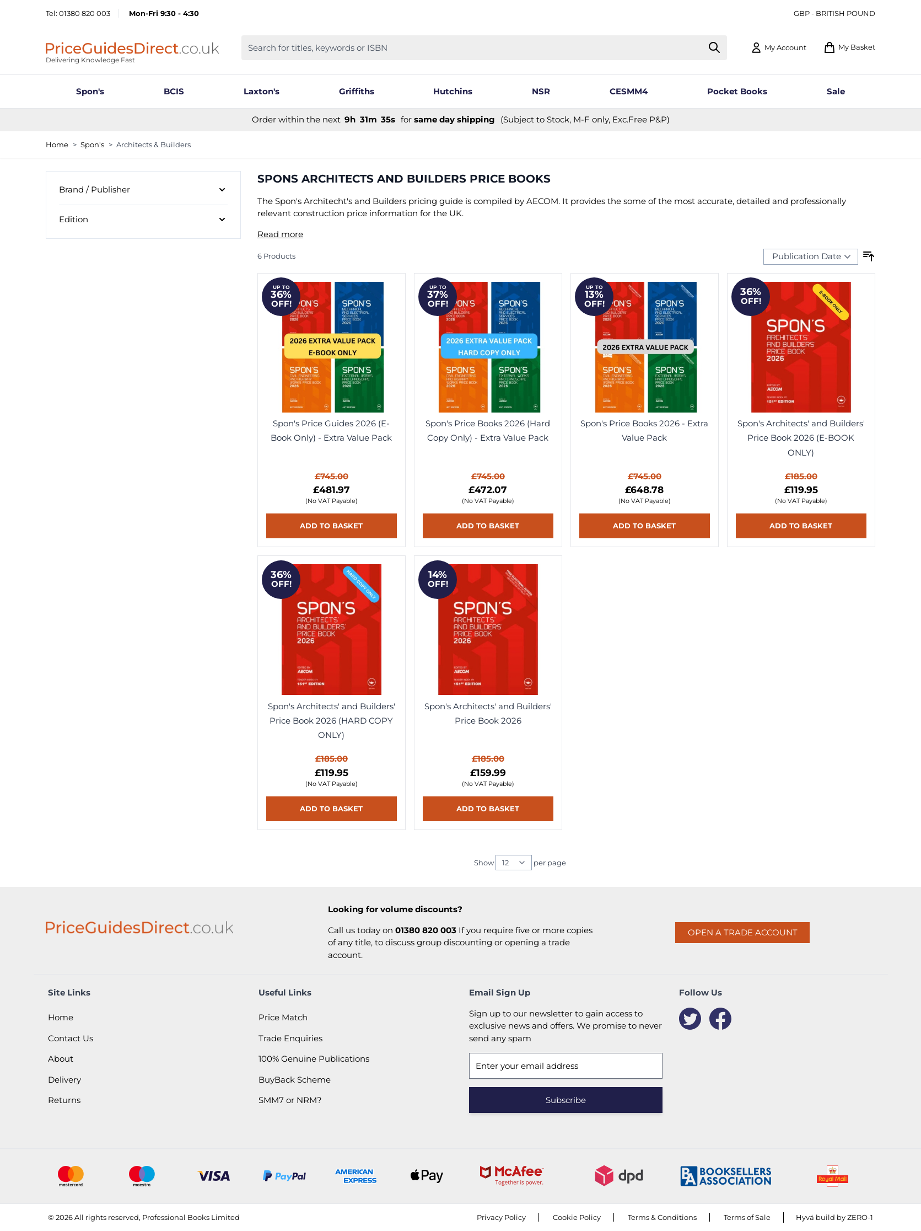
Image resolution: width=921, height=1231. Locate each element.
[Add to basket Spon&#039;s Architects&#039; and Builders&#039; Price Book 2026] (488, 808)
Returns (64, 1100)
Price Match (283, 1017)
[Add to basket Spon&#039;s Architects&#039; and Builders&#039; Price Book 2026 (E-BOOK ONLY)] (801, 525)
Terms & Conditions (662, 1217)
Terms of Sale (747, 1217)
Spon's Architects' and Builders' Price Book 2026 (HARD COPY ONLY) (331, 721)
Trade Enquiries (290, 1038)
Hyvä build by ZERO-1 (834, 1217)
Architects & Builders (153, 144)
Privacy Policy (501, 1217)
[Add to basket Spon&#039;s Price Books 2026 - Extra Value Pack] (644, 525)
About (60, 1058)
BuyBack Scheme (294, 1079)
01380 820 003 (84, 13)
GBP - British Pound (834, 13)
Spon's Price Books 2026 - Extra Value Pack (644, 430)
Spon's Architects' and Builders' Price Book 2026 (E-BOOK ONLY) (801, 438)
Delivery (64, 1079)
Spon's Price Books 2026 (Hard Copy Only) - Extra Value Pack (488, 430)
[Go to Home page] (132, 47)
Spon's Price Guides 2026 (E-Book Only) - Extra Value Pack (331, 430)
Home (57, 144)
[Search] (715, 47)
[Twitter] (690, 1019)
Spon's (92, 144)
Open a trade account (743, 932)
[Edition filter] (143, 219)
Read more (280, 234)
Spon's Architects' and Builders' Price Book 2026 (488, 713)
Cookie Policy (577, 1217)
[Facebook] (720, 1019)
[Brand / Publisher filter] (143, 190)
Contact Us (70, 1038)
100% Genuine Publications (313, 1058)
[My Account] (778, 47)
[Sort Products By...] (810, 256)
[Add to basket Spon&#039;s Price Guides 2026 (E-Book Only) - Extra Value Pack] (331, 525)
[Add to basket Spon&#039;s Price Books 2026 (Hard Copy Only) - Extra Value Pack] (488, 525)
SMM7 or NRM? (290, 1100)
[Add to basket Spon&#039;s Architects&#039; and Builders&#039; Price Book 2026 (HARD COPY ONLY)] (331, 808)
